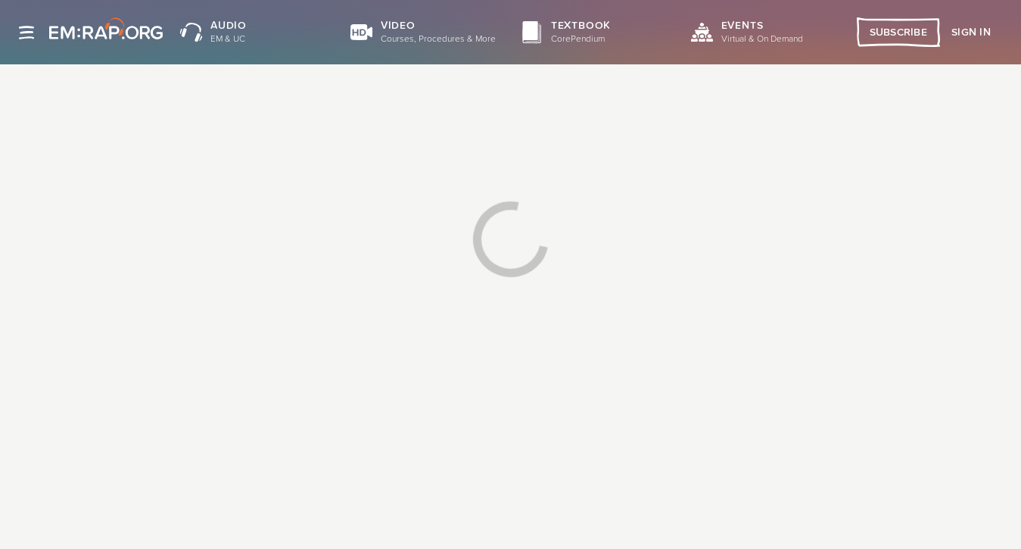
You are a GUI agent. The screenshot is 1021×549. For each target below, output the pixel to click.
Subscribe (899, 32)
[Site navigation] (26, 32)
